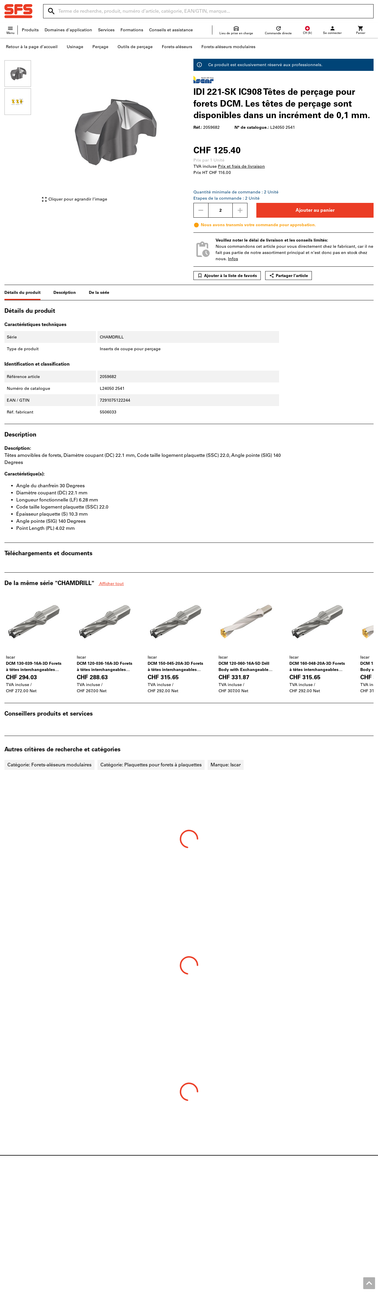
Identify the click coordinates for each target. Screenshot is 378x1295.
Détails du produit (22, 292)
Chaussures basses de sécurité (318, 1204)
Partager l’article (288, 275)
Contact (201, 1197)
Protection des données (329, 1288)
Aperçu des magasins (25, 1204)
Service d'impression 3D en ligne (131, 1229)
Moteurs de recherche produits (129, 1216)
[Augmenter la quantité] (240, 210)
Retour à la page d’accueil (32, 46)
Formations (131, 29)
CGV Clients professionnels (236, 1288)
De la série (99, 292)
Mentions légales (189, 1288)
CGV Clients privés (284, 1288)
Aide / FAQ (203, 1204)
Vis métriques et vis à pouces (317, 1197)
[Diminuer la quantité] (200, 210)
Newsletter (204, 1235)
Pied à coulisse (303, 1222)
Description (64, 292)
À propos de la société (26, 1222)
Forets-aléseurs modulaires (228, 46)
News (10, 1197)
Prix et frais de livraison (241, 166)
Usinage (75, 46)
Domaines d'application (68, 29)
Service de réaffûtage (120, 1222)
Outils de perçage (135, 46)
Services (106, 29)
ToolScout (109, 1204)
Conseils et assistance (171, 29)
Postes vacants (19, 1216)
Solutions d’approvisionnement (130, 1235)
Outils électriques (305, 1210)
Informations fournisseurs (219, 1222)
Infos (233, 258)
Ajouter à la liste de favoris (227, 275)
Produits (30, 29)
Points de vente (20, 1210)
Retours (201, 1216)
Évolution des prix (211, 1229)
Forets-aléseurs (177, 46)
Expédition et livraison (216, 1210)
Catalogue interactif (118, 1197)
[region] (22, 134)
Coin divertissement (24, 1235)
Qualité (11, 1229)
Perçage (100, 46)
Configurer (109, 1210)
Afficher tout (111, 583)
